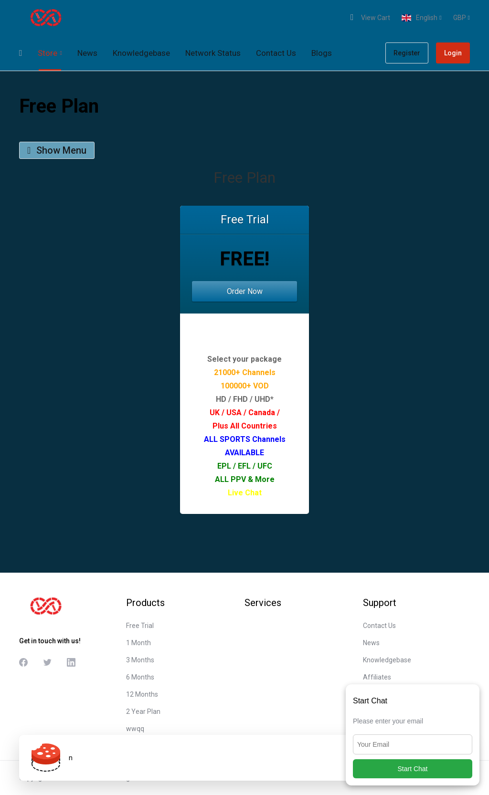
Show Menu (56, 150)
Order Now (245, 291)
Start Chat (412, 769)
